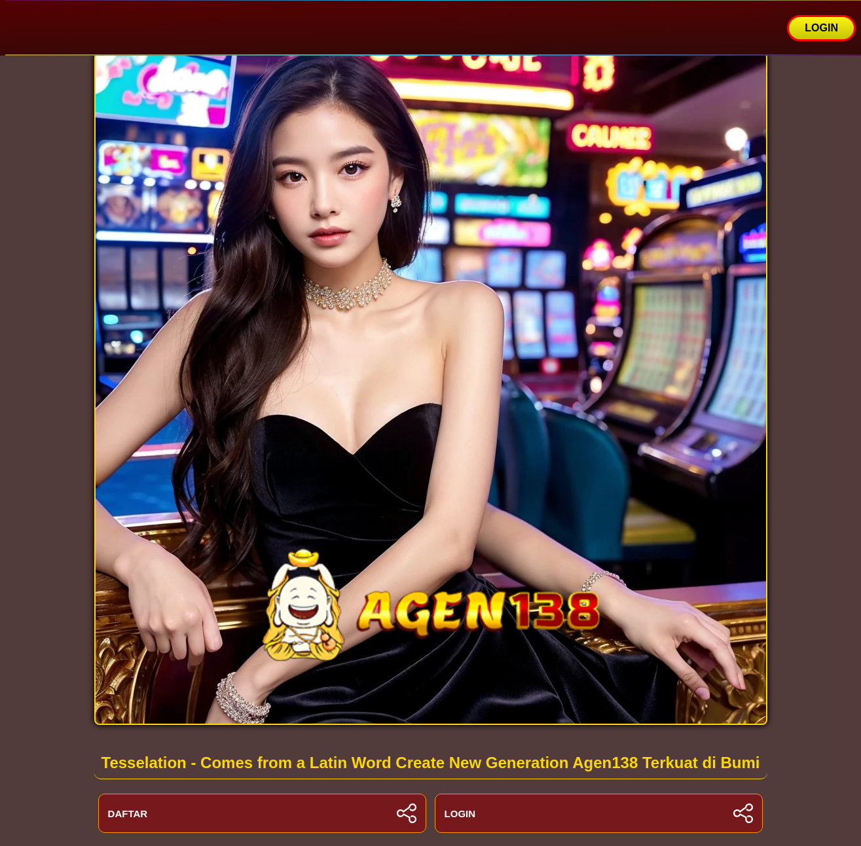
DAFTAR (262, 813)
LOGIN (821, 27)
